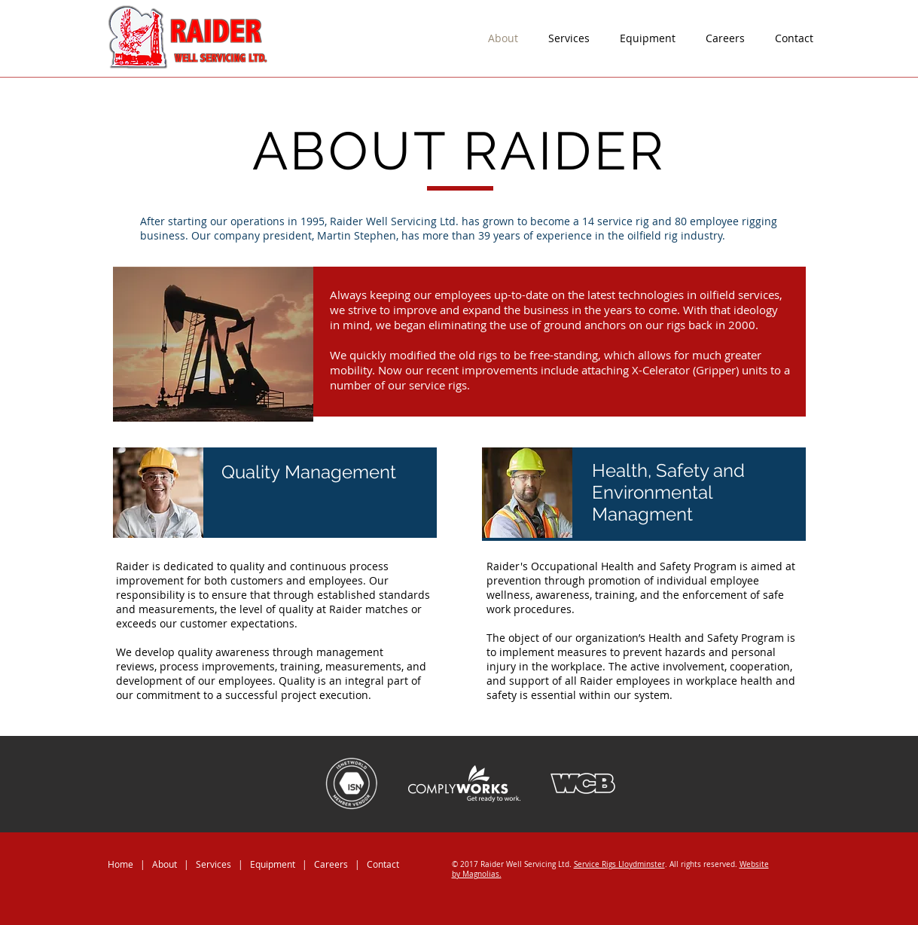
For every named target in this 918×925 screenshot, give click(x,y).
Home (120, 864)
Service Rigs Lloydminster (619, 864)
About (164, 864)
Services (213, 864)
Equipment (273, 864)
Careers (331, 864)
